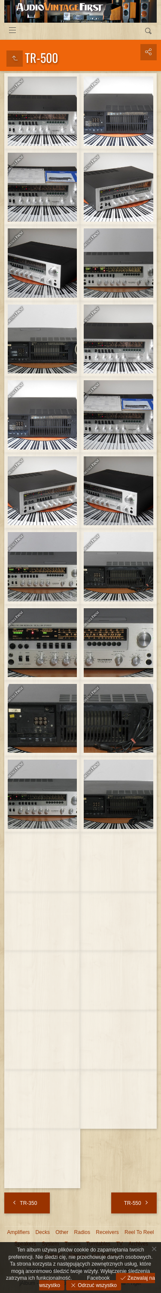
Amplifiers (18, 1232)
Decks (43, 1232)
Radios (82, 1232)
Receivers (107, 1232)
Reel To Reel (139, 1232)
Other (61, 1232)
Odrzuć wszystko (96, 1285)
